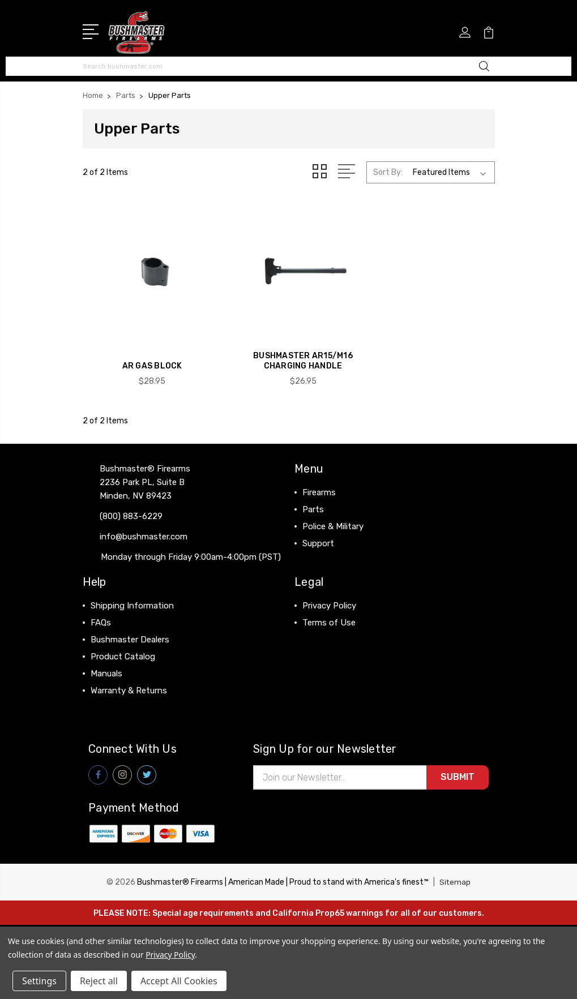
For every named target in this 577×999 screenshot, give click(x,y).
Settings (39, 981)
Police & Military (333, 515)
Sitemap (455, 872)
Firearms (319, 481)
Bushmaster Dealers (130, 628)
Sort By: (388, 171)
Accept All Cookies (178, 981)
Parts (313, 498)
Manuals (106, 662)
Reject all (99, 981)
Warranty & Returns (129, 679)
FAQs (101, 611)
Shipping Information (132, 594)
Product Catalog (123, 645)
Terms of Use (329, 611)
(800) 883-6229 (131, 505)
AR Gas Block (147, 354)
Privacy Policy (329, 594)
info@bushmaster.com (143, 525)
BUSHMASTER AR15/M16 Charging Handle (289, 349)
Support (318, 532)
